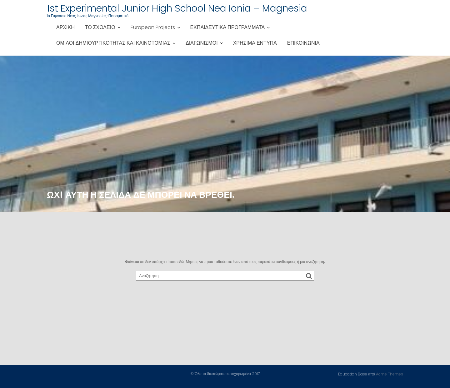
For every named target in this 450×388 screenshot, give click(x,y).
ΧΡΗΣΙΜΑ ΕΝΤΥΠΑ (255, 43)
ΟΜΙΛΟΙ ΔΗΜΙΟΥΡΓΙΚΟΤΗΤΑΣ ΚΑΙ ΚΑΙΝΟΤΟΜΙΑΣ (113, 43)
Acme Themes (389, 373)
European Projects (153, 27)
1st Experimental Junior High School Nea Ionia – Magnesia (177, 8)
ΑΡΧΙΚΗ (65, 27)
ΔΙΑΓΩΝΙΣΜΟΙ (202, 43)
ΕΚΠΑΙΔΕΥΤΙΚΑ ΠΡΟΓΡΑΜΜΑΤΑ (227, 27)
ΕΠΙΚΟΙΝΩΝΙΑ (303, 43)
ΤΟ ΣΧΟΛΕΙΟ (100, 27)
